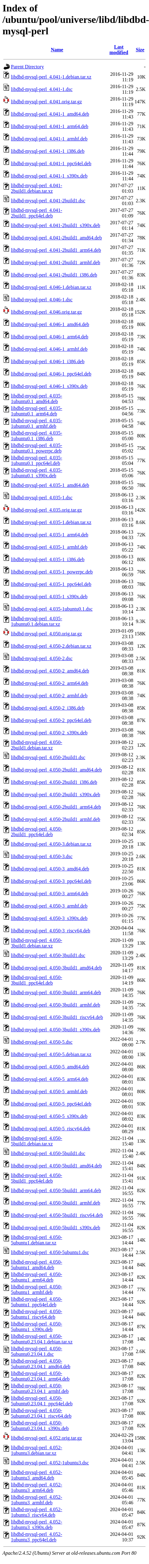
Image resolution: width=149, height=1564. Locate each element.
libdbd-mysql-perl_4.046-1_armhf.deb (49, 349)
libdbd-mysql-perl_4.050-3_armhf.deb (49, 906)
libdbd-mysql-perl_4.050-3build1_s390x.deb (55, 1029)
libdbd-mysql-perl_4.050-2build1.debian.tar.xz (36, 745)
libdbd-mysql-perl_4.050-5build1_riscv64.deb (57, 1215)
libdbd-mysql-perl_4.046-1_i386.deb (47, 361)
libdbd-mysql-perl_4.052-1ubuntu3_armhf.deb (36, 1499)
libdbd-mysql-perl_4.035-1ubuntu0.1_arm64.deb (36, 411)
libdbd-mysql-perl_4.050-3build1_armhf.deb (55, 1005)
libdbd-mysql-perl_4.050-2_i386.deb (47, 708)
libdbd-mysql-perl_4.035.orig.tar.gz (46, 510)
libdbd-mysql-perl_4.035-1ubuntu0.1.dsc (52, 609)
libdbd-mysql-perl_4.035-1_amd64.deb (50, 485)
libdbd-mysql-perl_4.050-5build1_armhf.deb (55, 1202)
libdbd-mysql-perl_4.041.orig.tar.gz (46, 101)
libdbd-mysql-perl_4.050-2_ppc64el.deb (51, 720)
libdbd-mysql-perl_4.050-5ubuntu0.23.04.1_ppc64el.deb (41, 1400)
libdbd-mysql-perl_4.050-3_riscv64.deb (50, 930)
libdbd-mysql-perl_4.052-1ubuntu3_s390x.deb (36, 1524)
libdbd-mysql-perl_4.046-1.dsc (41, 299)
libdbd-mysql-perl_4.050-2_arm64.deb (49, 683)
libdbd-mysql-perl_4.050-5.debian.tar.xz (51, 1054)
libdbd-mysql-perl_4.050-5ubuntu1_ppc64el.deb (36, 1301)
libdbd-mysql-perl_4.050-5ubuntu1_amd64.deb (36, 1264)
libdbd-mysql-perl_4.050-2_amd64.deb (50, 670)
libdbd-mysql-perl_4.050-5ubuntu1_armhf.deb (36, 1289)
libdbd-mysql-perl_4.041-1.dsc (41, 89)
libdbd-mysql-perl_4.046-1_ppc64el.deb (51, 373)
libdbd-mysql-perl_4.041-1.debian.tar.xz (51, 76)
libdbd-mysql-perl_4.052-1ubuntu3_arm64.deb (36, 1487)
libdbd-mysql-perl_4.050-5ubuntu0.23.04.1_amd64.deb (40, 1363)
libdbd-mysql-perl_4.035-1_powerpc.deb (52, 571)
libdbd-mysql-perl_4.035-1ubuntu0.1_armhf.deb (36, 423)
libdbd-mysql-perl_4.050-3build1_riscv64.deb (57, 1017)
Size (140, 49)
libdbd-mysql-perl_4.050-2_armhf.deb (49, 695)
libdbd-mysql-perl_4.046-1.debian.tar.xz (51, 287)
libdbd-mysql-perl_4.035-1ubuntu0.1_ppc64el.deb (36, 460)
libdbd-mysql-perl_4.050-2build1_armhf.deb (55, 819)
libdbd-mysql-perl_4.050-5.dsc (41, 1042)
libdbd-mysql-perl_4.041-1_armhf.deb (49, 138)
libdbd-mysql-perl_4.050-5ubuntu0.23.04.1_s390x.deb (40, 1425)
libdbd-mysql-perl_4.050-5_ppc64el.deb (51, 1103)
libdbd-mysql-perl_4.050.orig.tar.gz (46, 633)
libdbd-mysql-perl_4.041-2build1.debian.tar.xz (36, 188)
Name (57, 49)
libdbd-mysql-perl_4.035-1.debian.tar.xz (51, 522)
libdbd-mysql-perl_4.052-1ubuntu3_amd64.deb (36, 1475)
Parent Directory (27, 66)
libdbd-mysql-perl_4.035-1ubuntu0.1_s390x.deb (36, 472)
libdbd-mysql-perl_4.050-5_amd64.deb (50, 1066)
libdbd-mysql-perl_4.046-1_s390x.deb (49, 386)
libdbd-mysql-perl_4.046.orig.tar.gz (46, 312)
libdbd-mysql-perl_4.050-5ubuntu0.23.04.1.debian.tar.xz (41, 1339)
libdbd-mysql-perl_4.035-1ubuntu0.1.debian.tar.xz (36, 621)
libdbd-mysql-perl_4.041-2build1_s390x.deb (55, 225)
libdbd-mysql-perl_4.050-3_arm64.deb (49, 893)
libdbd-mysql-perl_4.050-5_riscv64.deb (50, 1128)
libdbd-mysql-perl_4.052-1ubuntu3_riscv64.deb (36, 1512)
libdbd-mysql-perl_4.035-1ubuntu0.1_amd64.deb (36, 398)
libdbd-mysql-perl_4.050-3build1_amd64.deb (56, 967)
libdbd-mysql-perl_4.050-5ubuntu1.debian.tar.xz (36, 1240)
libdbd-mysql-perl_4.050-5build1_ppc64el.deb (36, 1178)
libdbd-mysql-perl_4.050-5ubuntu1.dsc (50, 1252)
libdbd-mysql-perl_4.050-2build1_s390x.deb (55, 794)
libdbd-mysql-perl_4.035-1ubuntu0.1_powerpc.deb (36, 448)
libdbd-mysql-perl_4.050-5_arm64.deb (49, 1079)
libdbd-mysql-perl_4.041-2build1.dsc (48, 200)
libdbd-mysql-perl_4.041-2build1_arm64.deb (56, 250)
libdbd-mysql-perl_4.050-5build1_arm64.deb (56, 1190)
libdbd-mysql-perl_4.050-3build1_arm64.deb (56, 992)
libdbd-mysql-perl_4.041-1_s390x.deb (49, 175)
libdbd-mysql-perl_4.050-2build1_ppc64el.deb (36, 831)
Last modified (118, 49)
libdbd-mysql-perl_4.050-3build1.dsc (48, 955)
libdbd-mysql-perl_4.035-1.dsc (41, 497)
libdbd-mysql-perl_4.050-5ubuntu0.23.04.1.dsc (36, 1351)
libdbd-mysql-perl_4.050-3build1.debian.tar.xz (36, 943)
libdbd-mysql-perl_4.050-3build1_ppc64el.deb (36, 980)
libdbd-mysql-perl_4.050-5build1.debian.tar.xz (36, 1141)
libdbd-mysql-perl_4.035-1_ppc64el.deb (51, 584)
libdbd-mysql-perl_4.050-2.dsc (41, 658)
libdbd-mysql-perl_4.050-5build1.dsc (48, 1153)
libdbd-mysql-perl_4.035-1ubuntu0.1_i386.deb (36, 435)
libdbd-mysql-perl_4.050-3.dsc (41, 856)
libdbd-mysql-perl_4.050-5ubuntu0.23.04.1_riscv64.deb (41, 1413)
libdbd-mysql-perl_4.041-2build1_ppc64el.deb (36, 213)
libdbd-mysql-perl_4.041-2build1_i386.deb (54, 274)
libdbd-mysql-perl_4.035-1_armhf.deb (49, 547)
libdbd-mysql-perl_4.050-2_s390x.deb (49, 732)
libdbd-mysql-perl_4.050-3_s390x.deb (49, 918)
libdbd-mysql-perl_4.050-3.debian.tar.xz (51, 844)
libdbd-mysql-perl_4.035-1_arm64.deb (49, 534)
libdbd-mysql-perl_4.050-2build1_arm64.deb (56, 807)
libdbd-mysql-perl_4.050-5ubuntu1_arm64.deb (36, 1277)
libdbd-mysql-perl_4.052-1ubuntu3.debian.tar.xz (36, 1450)
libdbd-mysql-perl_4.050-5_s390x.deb (49, 1116)
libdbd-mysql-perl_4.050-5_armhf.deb (49, 1091)
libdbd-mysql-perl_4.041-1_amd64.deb (50, 114)
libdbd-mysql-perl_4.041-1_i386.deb (47, 151)
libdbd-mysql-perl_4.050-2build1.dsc (48, 757)
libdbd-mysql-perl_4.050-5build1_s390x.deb (55, 1227)
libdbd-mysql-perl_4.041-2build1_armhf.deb (55, 262)
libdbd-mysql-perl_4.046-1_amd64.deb (50, 324)
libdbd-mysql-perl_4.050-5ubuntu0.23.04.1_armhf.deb (40, 1388)
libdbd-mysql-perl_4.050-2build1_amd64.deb (56, 769)
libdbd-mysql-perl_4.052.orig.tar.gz (46, 1438)
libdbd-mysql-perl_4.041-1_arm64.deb (49, 126)
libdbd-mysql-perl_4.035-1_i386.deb (47, 559)
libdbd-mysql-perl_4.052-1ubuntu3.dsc (50, 1462)
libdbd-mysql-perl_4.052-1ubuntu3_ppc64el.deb (36, 1537)
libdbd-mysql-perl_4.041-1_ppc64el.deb (51, 163)
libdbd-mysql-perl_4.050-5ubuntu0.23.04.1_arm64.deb (40, 1376)
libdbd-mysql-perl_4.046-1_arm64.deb (49, 336)
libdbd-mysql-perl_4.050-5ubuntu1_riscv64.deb (36, 1314)
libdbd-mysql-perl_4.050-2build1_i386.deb (54, 782)
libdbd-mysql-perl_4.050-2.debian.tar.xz (51, 646)
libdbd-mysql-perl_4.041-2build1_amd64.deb (56, 237)
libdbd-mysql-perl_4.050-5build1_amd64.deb (56, 1165)
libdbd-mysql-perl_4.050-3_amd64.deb (50, 868)
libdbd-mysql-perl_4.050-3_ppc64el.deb (51, 881)
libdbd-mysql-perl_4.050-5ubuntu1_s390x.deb (36, 1326)
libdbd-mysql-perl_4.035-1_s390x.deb (49, 596)
